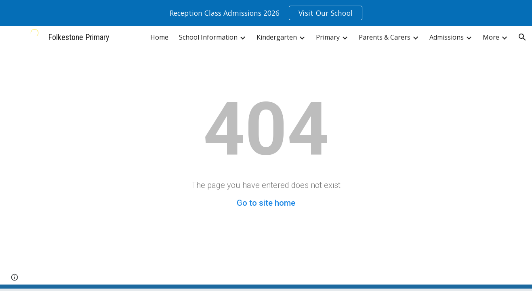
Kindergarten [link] (277, 37)
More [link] (491, 37)
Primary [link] (328, 37)
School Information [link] (208, 37)
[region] (266, 13)
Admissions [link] (446, 37)
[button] (522, 37)
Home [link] (159, 37)
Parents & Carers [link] (384, 37)
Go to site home (266, 203)
